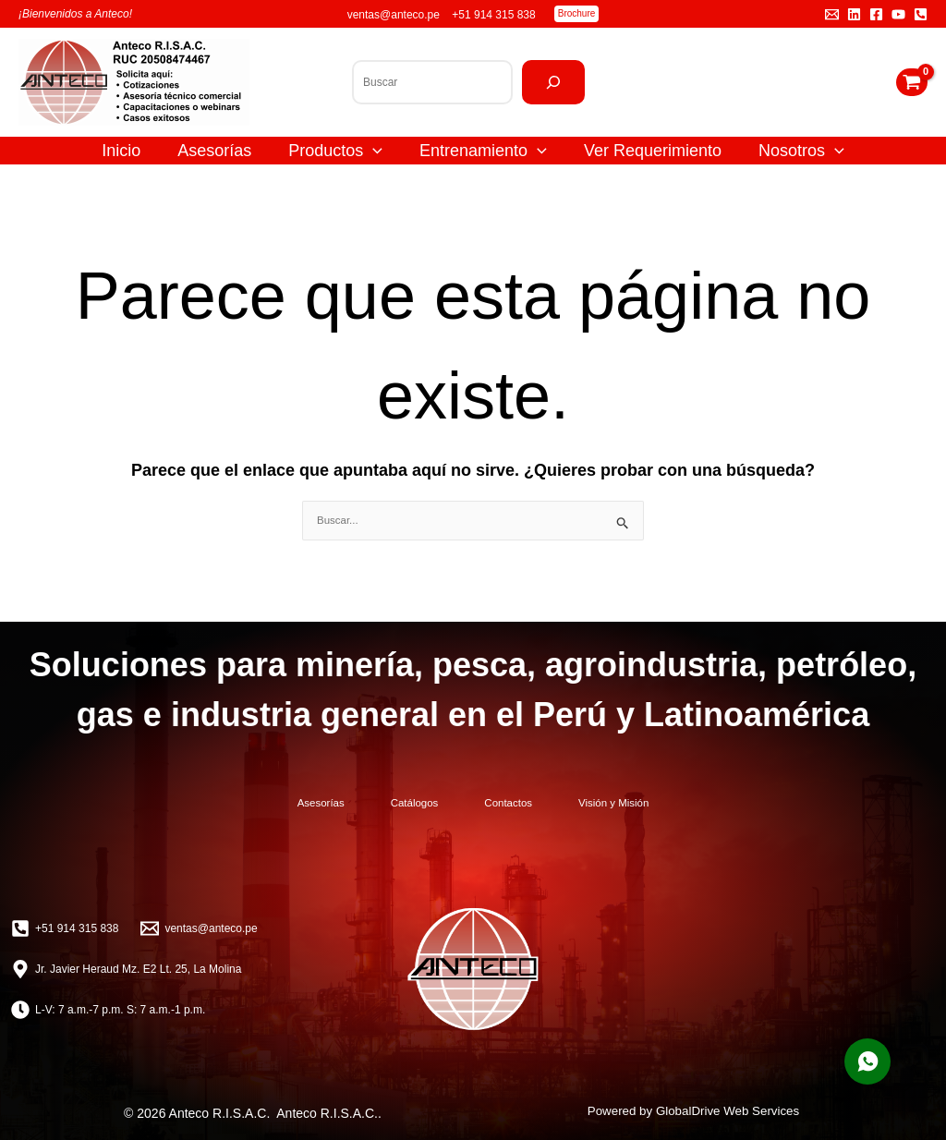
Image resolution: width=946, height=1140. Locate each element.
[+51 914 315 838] (64, 926)
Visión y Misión (686, 802)
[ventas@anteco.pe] (198, 926)
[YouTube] (898, 14)
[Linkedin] (854, 14)
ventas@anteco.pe (395, 14)
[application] (372, 150)
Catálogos (390, 802)
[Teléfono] (921, 14)
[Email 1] (832, 14)
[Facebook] (876, 14)
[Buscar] (553, 82)
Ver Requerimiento (653, 150)
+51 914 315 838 (493, 14)
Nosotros (801, 150)
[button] (577, 14)
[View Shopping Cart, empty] (912, 82)
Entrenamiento (483, 150)
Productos (335, 150)
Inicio (121, 150)
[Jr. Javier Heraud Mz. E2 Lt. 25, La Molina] (126, 967)
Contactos (532, 802)
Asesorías (214, 150)
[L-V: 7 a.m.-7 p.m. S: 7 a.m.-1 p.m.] (108, 1008)
